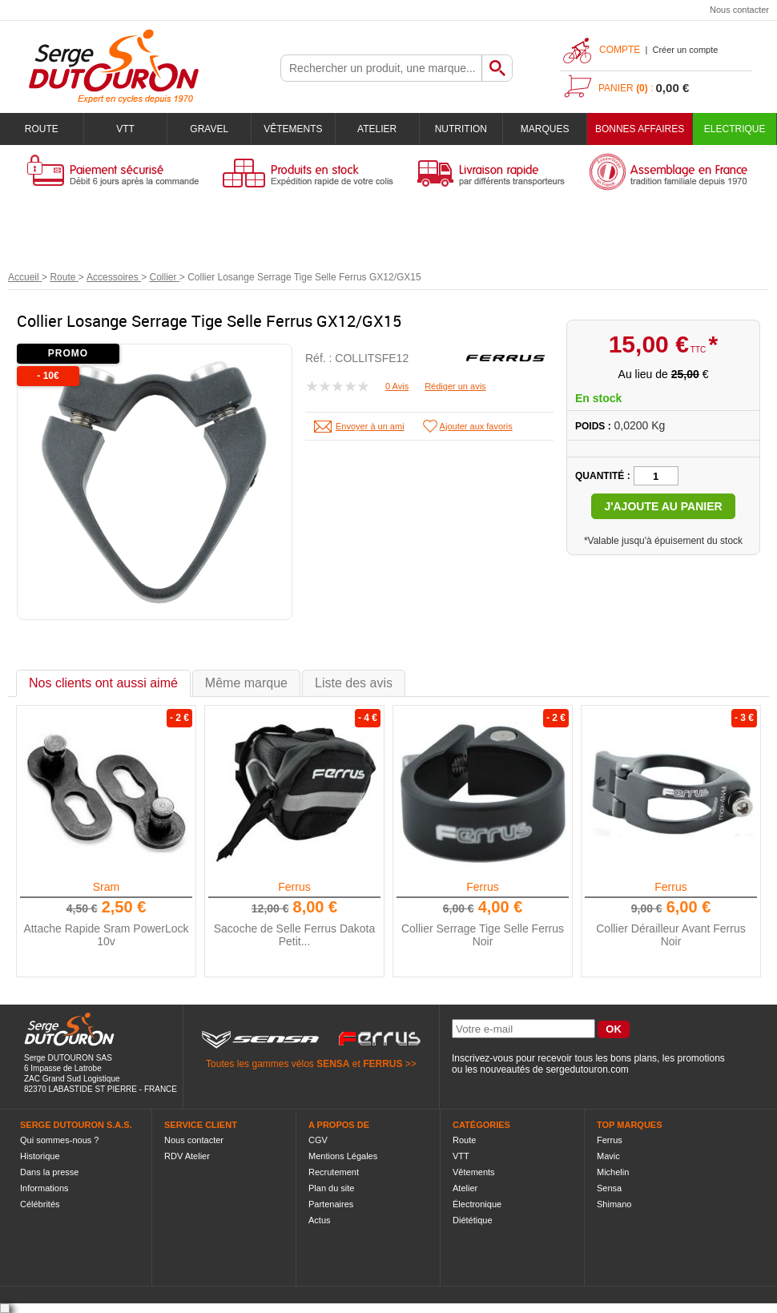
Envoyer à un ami (370, 426)
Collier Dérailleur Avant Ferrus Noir (670, 935)
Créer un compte (685, 49)
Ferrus (294, 886)
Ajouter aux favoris (476, 426)
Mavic (608, 1156)
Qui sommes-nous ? (59, 1140)
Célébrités (40, 1204)
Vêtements (293, 129)
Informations (44, 1188)
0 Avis (397, 386)
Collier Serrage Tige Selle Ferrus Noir (482, 935)
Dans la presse (49, 1172)
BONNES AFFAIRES (639, 129)
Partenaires (330, 1204)
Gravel (209, 129)
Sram (106, 886)
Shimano (614, 1204)
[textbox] (381, 68)
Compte (619, 49)
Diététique (473, 1220)
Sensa (609, 1188)
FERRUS (382, 1063)
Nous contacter (739, 9)
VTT (125, 129)
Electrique (735, 129)
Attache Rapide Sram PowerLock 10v (105, 935)
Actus (319, 1220)
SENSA (332, 1063)
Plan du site (331, 1188)
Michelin (613, 1172)
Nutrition (461, 129)
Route (41, 129)
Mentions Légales (342, 1156)
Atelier (377, 129)
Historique (40, 1156)
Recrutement (333, 1172)
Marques (545, 129)
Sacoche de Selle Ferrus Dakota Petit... (295, 935)
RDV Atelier (187, 1156)
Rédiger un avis (455, 386)
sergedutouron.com (587, 1069)
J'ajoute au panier (663, 506)
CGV (318, 1140)
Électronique (477, 1204)
